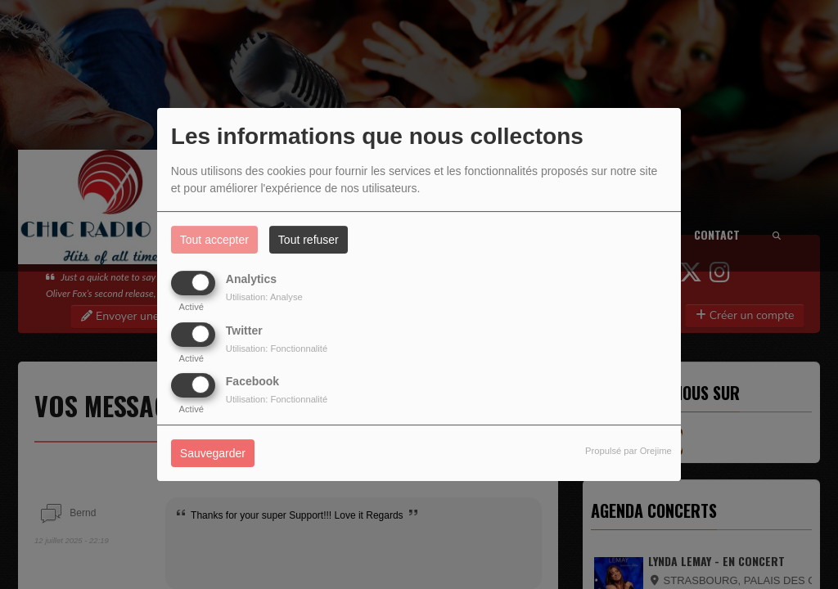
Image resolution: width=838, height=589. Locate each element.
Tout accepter (214, 239)
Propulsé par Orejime (628, 451)
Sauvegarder (213, 453)
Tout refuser (308, 239)
